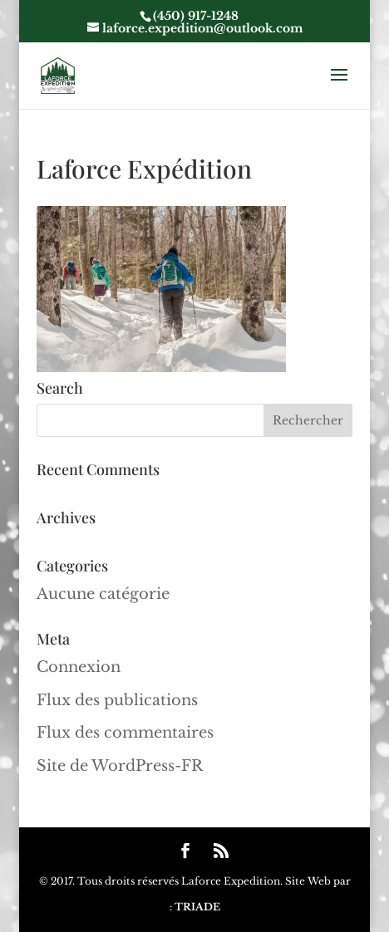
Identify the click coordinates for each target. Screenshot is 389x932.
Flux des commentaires (125, 733)
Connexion (79, 667)
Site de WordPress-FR (120, 766)
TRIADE (197, 906)
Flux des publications (117, 700)
